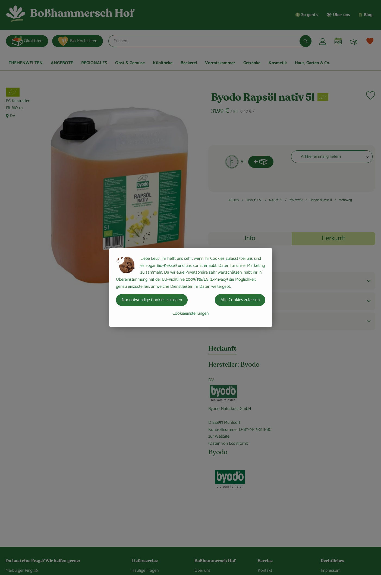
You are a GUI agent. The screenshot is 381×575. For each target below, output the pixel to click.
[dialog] (190, 287)
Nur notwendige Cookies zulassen (152, 300)
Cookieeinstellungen (190, 313)
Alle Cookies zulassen (240, 300)
